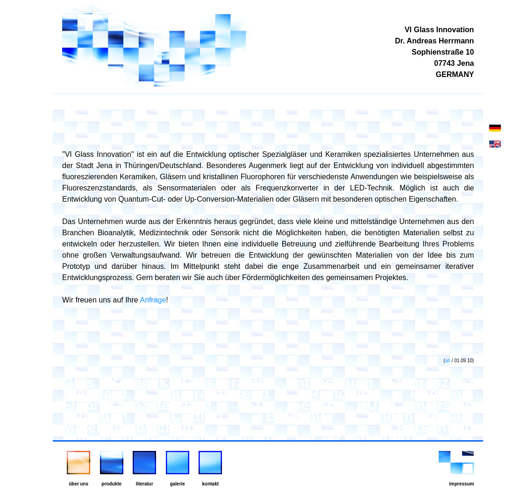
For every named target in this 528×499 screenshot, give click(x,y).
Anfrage (153, 300)
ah (447, 360)
